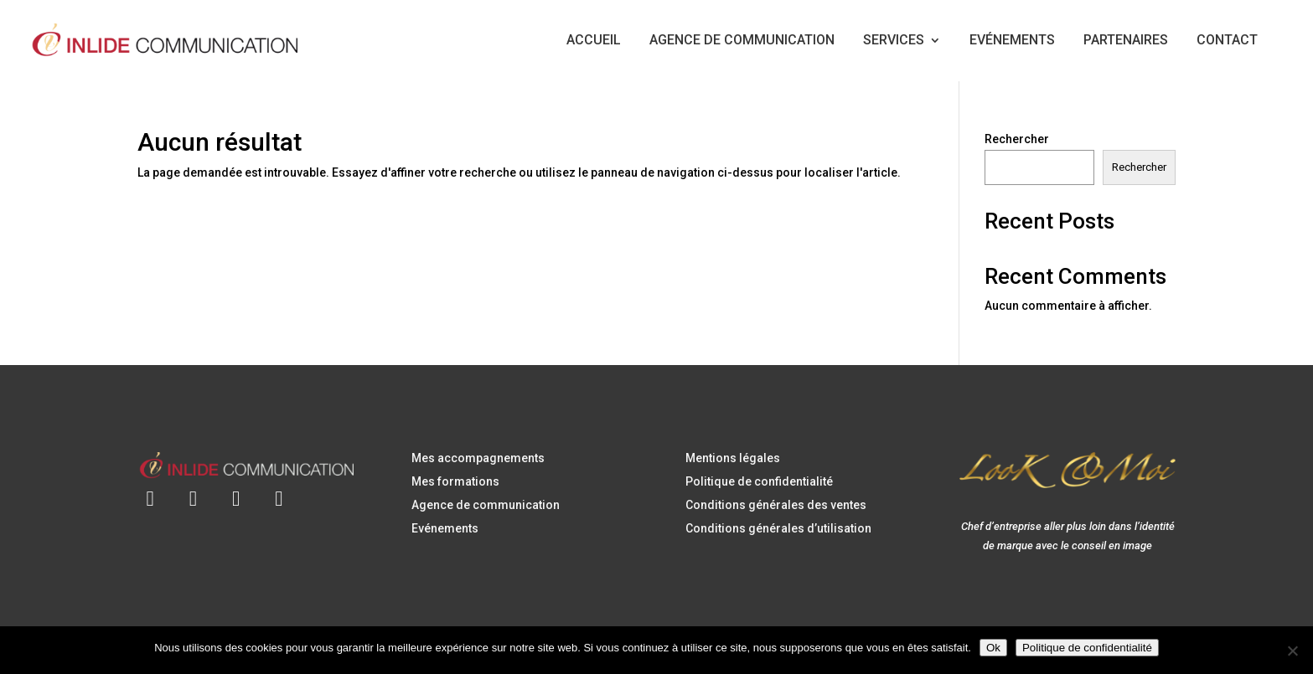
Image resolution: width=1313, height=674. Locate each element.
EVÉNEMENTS (1012, 40)
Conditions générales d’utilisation (778, 528)
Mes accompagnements (478, 458)
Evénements (444, 528)
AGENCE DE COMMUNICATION (742, 40)
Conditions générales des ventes (775, 505)
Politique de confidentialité (759, 481)
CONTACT (1227, 40)
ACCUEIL (593, 40)
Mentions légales (732, 458)
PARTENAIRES (1125, 40)
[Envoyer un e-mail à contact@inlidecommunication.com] (150, 488)
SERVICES (893, 40)
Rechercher (1017, 139)
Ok (993, 647)
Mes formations (455, 481)
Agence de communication (485, 505)
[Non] (1292, 650)
